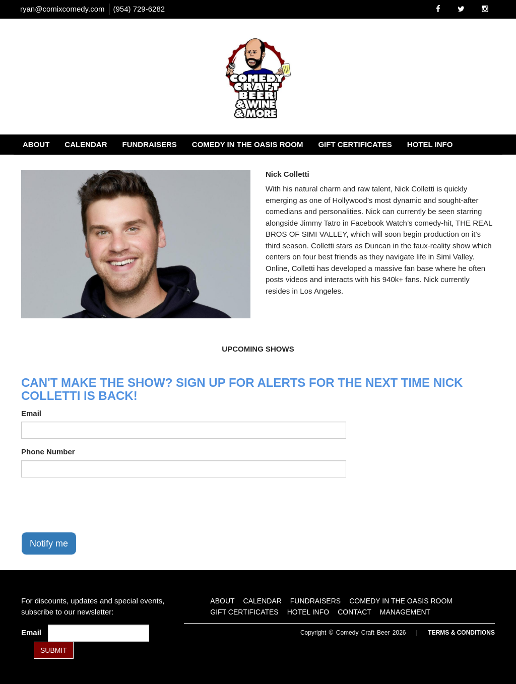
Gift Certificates (355, 144)
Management (101, 164)
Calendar (85, 144)
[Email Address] (98, 633)
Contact (41, 164)
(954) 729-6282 (139, 9)
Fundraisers (149, 144)
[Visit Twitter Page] (461, 9)
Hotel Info (430, 144)
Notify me (49, 543)
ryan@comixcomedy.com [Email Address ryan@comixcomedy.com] (62, 9)
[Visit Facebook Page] (438, 9)
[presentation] (97, 504)
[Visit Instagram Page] (485, 9)
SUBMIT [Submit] (53, 650)
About (36, 144)
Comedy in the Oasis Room (247, 144)
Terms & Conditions (461, 632)
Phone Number (48, 451)
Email (31, 413)
